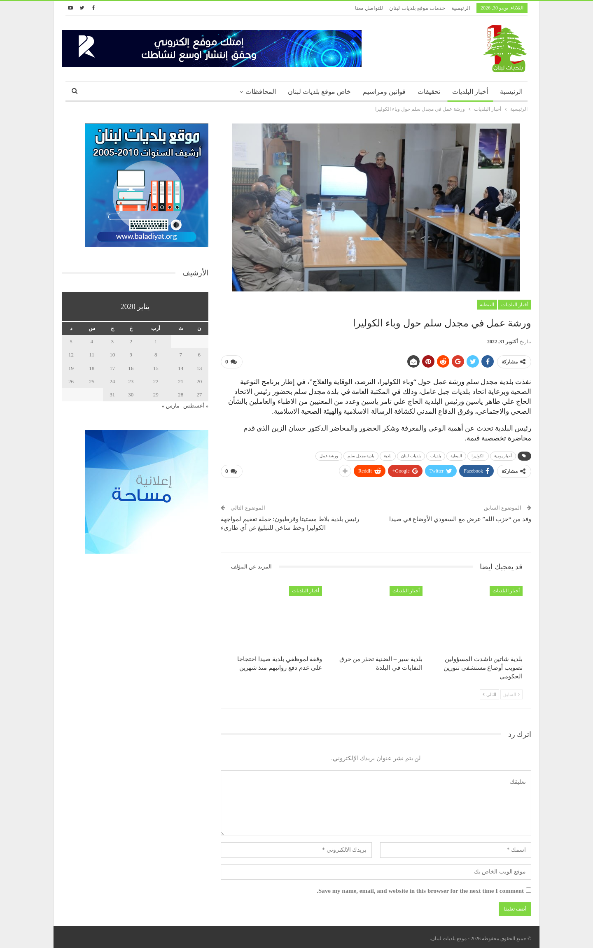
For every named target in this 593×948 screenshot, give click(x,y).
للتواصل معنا (369, 8)
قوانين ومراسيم (384, 91)
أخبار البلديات (470, 91)
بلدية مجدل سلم (361, 454)
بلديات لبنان (411, 454)
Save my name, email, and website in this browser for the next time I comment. (420, 887)
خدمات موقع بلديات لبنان (417, 8)
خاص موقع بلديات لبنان (319, 91)
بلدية (388, 454)
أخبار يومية (503, 454)
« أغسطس (195, 406)
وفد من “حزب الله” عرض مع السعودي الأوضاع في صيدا (460, 515)
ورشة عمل (329, 454)
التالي (489, 691)
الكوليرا (478, 454)
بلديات (435, 454)
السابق (511, 691)
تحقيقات (429, 91)
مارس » (171, 406)
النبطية (487, 304)
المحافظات (260, 91)
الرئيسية (460, 8)
